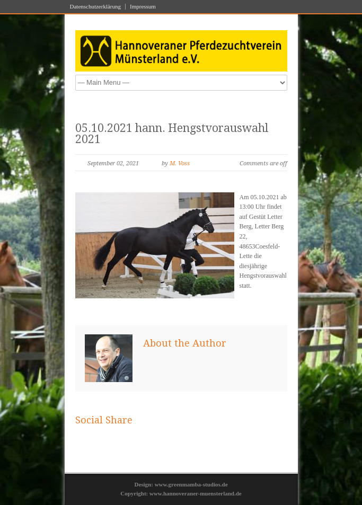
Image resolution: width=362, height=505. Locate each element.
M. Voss (180, 163)
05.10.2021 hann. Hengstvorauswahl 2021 (171, 133)
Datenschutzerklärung (95, 7)
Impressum (143, 7)
